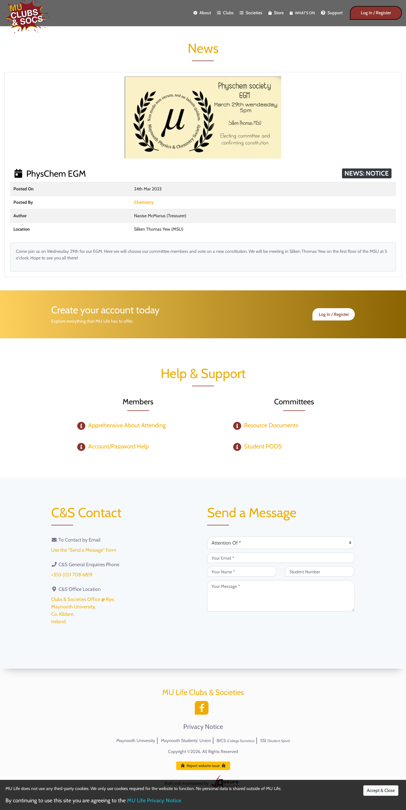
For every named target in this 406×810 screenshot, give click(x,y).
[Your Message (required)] (281, 596)
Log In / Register (376, 12)
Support (332, 12)
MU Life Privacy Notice (154, 800)
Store (276, 12)
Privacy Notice (203, 727)
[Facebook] (203, 709)
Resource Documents (271, 425)
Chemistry (144, 202)
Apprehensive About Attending (127, 425)
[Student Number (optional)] (320, 571)
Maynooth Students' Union (186, 740)
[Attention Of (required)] (281, 542)
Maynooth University (135, 740)
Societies (251, 12)
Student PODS (263, 446)
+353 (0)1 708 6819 (71, 575)
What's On (302, 12)
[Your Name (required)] (242, 571)
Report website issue (203, 765)
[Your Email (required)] (281, 558)
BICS (235, 740)
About (202, 12)
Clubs (225, 12)
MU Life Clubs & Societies (203, 692)
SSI (275, 740)
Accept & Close (381, 790)
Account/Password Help (118, 446)
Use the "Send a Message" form (83, 550)
